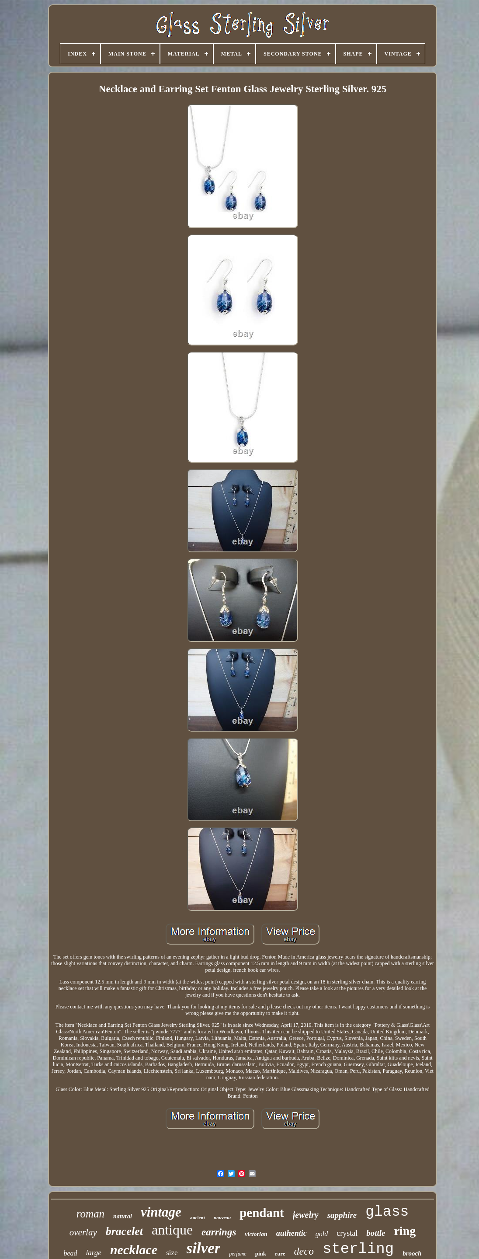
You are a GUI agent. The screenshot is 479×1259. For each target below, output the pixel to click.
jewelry (306, 1215)
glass (387, 1212)
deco (304, 1251)
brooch (412, 1253)
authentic (291, 1233)
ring (405, 1231)
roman (90, 1214)
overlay (83, 1232)
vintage (161, 1212)
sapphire (342, 1215)
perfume (237, 1254)
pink (260, 1253)
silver (204, 1248)
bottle (375, 1233)
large (93, 1253)
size (171, 1253)
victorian (256, 1234)
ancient (197, 1217)
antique (172, 1230)
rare (280, 1253)
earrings (218, 1232)
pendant (262, 1213)
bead (70, 1253)
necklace (133, 1249)
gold (322, 1234)
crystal (347, 1233)
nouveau (222, 1217)
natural (122, 1216)
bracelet (124, 1231)
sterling (358, 1249)
